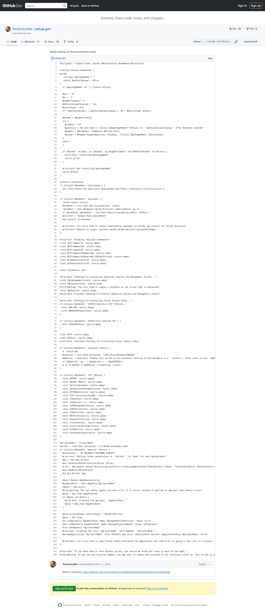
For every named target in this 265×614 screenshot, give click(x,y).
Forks (71, 41)
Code (12, 41)
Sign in (242, 5)
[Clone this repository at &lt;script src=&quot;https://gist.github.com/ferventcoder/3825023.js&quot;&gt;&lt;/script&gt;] (218, 41)
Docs (137, 605)
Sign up (256, 5)
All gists (74, 5)
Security (106, 605)
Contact (146, 605)
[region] (132, 309)
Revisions (30, 41)
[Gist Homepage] (12, 6)
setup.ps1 (43, 29)
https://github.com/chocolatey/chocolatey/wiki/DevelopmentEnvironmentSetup (126, 572)
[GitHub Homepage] (60, 605)
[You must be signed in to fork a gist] (252, 28)
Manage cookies (160, 605)
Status (116, 605)
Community (127, 605)
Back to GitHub (90, 5)
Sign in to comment (157, 588)
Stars (52, 41)
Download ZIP (250, 41)
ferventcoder (22, 29)
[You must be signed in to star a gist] (235, 28)
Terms (87, 605)
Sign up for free (64, 588)
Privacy (96, 605)
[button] (236, 41)
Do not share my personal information (189, 605)
